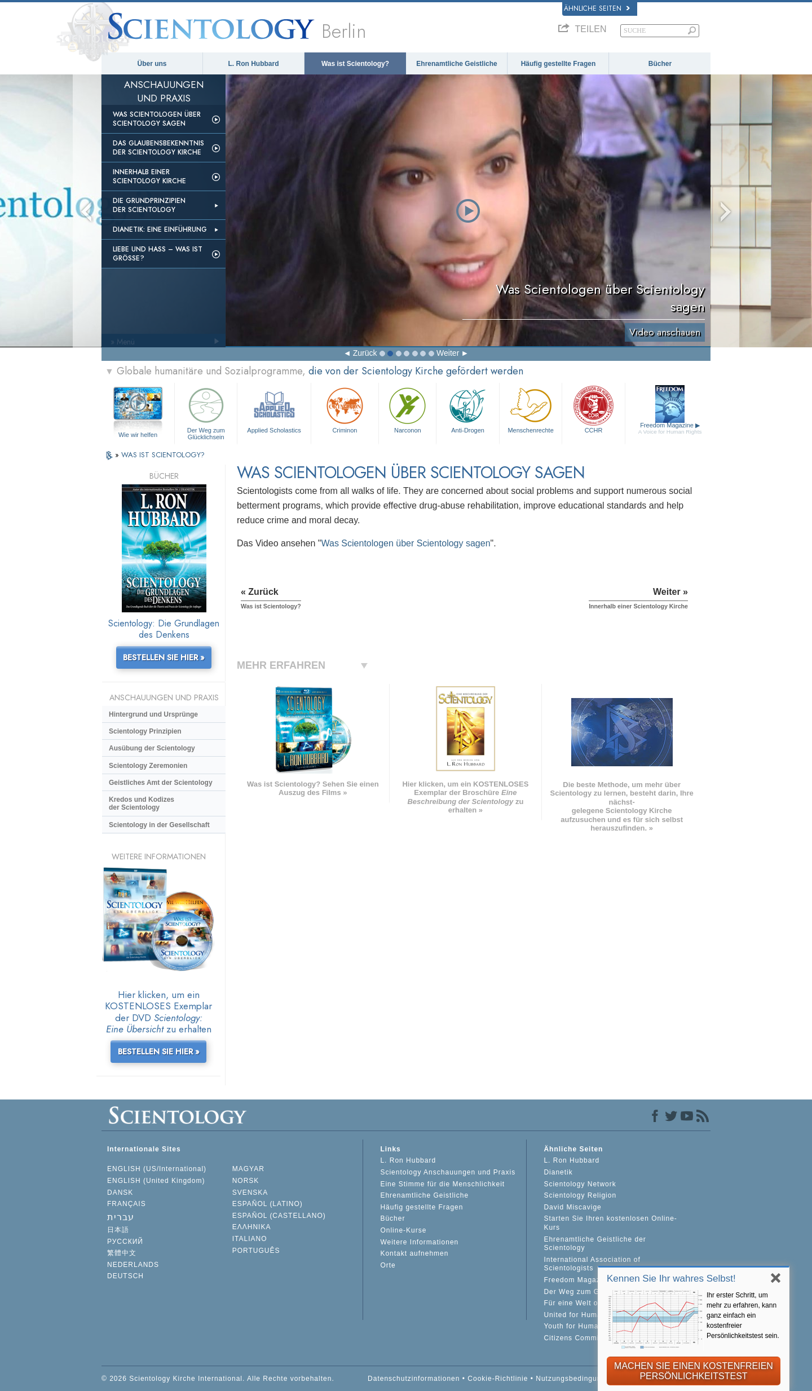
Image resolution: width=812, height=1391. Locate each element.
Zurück (365, 352)
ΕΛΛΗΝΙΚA (251, 1227)
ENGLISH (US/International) (156, 1169)
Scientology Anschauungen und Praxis (447, 1172)
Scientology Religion (580, 1195)
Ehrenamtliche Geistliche (456, 64)
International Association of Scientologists (592, 1264)
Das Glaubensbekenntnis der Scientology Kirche (158, 147)
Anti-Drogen (467, 409)
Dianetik (558, 1172)
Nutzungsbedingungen (575, 1379)
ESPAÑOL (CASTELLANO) (279, 1216)
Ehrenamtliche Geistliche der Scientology (595, 1243)
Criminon (345, 409)
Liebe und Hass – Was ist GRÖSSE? (157, 253)
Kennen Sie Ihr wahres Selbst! (671, 1278)
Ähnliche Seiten (597, 8)
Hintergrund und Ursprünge (153, 714)
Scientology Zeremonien (148, 766)
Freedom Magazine (670, 428)
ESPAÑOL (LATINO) (267, 1204)
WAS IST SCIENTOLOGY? (163, 454)
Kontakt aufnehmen (414, 1253)
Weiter (447, 352)
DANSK (120, 1192)
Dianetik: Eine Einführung (160, 229)
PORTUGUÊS (256, 1251)
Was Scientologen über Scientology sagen (157, 119)
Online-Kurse (403, 1230)
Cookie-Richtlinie (497, 1379)
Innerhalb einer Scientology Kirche (149, 176)
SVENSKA (250, 1192)
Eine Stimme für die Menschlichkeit (442, 1184)
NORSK (245, 1181)
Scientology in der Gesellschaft (159, 825)
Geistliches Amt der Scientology (161, 783)
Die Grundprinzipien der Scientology (149, 205)
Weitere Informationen (419, 1242)
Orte (387, 1265)
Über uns (151, 64)
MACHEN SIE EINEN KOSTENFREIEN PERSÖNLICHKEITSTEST (693, 1371)
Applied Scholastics (273, 409)
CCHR (593, 409)
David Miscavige (572, 1207)
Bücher (660, 64)
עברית (120, 1217)
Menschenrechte (530, 409)
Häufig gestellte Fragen (558, 64)
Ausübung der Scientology (152, 748)
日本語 (118, 1230)
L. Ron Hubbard (253, 64)
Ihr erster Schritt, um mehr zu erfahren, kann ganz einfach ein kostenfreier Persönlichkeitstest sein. (743, 1315)
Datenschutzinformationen (414, 1379)
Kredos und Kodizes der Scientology (141, 803)
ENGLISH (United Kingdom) (156, 1181)
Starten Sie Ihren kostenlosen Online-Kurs (610, 1223)
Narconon (407, 409)
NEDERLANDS (133, 1265)
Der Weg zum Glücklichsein (206, 412)
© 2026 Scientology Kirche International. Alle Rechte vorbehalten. (218, 1379)
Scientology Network (580, 1184)
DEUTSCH (125, 1276)
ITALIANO (249, 1239)
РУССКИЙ (125, 1242)
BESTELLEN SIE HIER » (164, 657)
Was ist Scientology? (355, 64)
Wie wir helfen (137, 434)
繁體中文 (121, 1253)
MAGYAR (248, 1169)
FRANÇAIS (126, 1204)
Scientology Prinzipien (145, 731)
